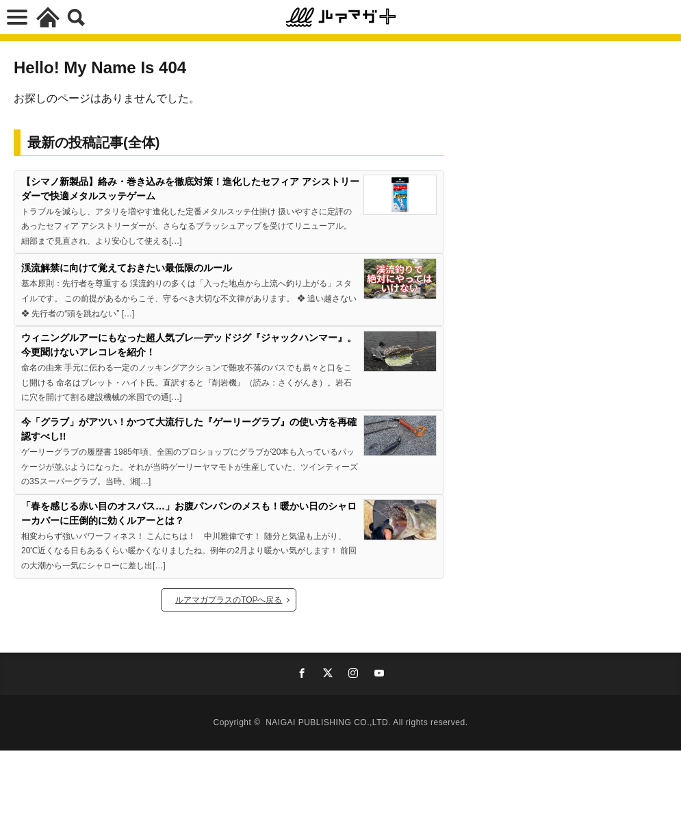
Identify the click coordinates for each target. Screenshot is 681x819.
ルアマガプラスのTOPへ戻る (228, 600)
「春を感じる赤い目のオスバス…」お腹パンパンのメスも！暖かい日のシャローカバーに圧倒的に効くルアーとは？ (189, 513)
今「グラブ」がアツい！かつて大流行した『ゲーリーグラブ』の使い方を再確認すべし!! (189, 429)
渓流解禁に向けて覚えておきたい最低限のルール (126, 267)
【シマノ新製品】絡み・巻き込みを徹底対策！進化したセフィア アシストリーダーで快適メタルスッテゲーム (190, 188)
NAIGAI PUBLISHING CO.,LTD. (329, 722)
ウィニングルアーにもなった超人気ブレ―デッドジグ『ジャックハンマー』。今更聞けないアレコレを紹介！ (189, 344)
